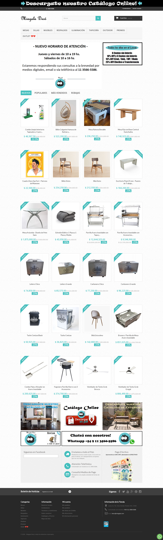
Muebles (48, 30)
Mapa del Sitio (46, 519)
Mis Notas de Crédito (69, 510)
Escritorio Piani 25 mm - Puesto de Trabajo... (128, 182)
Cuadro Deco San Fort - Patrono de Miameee (34, 182)
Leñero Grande (66, 284)
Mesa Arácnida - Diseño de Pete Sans (34, 234)
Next (98, 85)
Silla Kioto (97, 181)
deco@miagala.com (118, 513)
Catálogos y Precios (47, 516)
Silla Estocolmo (97, 335)
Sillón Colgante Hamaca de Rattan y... (66, 130)
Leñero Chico (35, 284)
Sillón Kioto (65, 181)
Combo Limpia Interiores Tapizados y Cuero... (34, 130)
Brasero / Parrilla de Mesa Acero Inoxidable (128, 336)
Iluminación (78, 30)
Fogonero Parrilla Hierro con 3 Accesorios (66, 388)
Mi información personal (70, 516)
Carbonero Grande (128, 284)
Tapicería (94, 30)
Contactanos (126, 8)
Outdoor (107, 30)
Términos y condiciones (49, 510)
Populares (41, 93)
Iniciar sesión (137, 8)
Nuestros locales (46, 505)
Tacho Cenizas (66, 335)
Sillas (36, 30)
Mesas (26, 30)
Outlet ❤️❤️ (29, 36)
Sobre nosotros (46, 513)
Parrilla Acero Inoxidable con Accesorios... (128, 234)
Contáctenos (45, 508)
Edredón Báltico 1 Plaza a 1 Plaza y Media (65, 234)
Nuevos (26, 92)
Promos (121, 30)
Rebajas (75, 93)
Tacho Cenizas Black (35, 335)
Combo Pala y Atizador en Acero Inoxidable (35, 388)
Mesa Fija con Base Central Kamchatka (128, 130)
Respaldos (62, 30)
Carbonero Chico (97, 284)
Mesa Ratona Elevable (97, 129)
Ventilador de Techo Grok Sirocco (97, 388)
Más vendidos (59, 93)
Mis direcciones (67, 513)
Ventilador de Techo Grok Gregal (128, 388)
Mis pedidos (66, 505)
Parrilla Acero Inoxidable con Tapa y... (97, 234)
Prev (92, 85)
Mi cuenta (66, 502)
